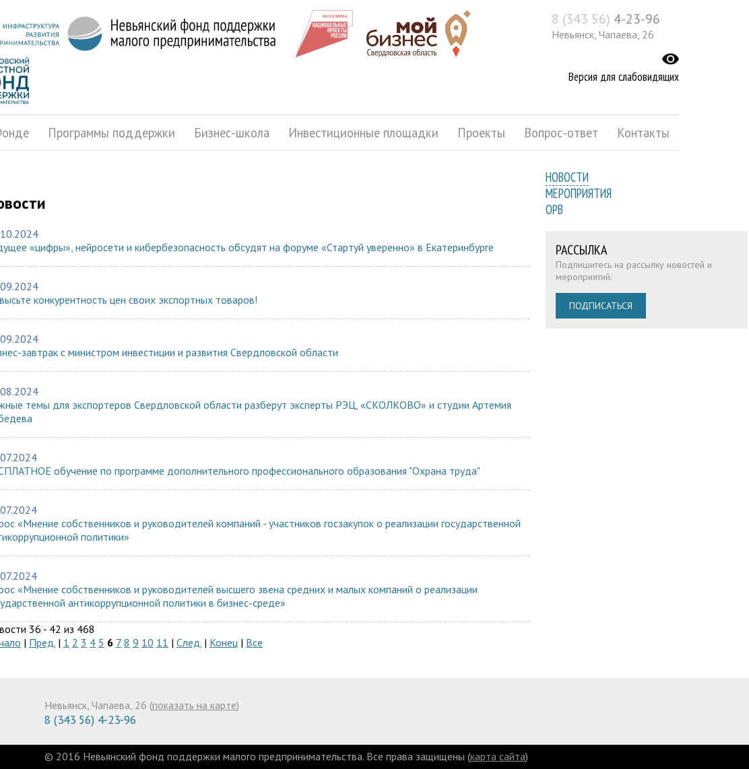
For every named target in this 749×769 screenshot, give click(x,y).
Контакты (643, 133)
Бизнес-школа (231, 133)
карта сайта (497, 756)
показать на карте (194, 705)
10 (147, 642)
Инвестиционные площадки (363, 133)
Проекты (481, 133)
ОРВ (554, 209)
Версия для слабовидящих (623, 76)
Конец (223, 642)
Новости (567, 177)
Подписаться (600, 306)
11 (162, 642)
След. (188, 642)
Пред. (42, 642)
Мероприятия (579, 193)
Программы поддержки (111, 133)
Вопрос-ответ (561, 133)
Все (254, 642)
